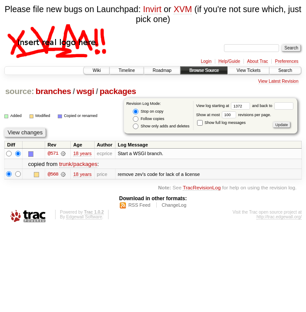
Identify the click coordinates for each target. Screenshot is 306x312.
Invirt (152, 9)
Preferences (287, 61)
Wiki (96, 70)
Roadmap (162, 70)
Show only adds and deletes (161, 126)
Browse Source (204, 70)
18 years (82, 153)
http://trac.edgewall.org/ (279, 216)
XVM (183, 9)
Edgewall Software (84, 216)
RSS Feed (139, 205)
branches (53, 91)
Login (206, 61)
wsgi (85, 91)
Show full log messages (221, 122)
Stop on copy (148, 111)
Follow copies (148, 119)
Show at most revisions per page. (233, 115)
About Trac (257, 61)
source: (19, 91)
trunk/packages (78, 164)
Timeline (126, 70)
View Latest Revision (278, 81)
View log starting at (224, 106)
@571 (53, 153)
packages (118, 91)
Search (285, 70)
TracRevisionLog (201, 187)
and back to (272, 106)
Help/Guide (229, 61)
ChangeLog (173, 205)
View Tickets (248, 70)
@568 (53, 174)
